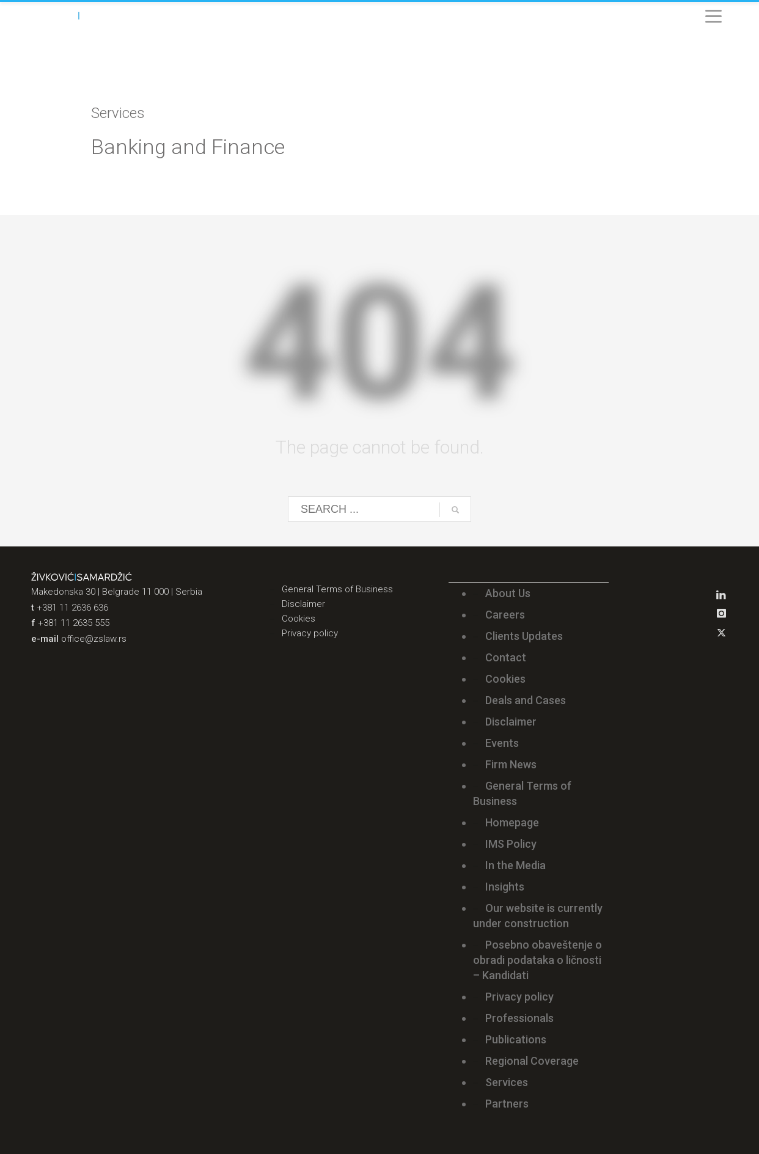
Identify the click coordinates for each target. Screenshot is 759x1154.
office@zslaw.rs (94, 638)
